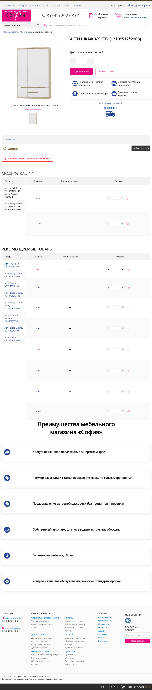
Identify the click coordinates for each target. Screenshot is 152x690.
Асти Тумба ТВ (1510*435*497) (12, 265)
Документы (34, 5)
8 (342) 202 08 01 (63, 15)
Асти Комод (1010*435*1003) (12, 339)
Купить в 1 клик (107, 71)
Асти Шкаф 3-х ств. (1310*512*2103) (14, 294)
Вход (133, 5)
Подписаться (137, 640)
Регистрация (144, 5)
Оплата (65, 5)
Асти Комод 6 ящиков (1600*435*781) (12, 318)
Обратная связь (11, 627)
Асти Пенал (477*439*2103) (12, 285)
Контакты (76, 5)
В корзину (81, 71)
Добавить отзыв (141, 148)
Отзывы (10, 148)
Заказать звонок (11, 617)
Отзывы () (10, 139)
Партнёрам (21, 5)
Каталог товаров (21, 25)
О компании (8, 5)
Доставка (55, 5)
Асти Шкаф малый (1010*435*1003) (14, 275)
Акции (45, 5)
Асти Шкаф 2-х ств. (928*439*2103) (14, 329)
